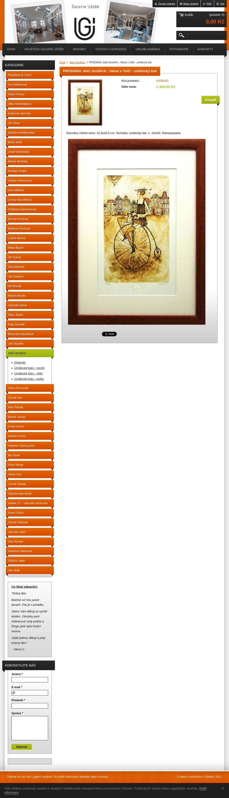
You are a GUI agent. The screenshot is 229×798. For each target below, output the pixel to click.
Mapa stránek (190, 3)
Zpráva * (17, 713)
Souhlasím (223, 788)
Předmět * (18, 700)
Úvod (62, 62)
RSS (209, 3)
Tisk (222, 3)
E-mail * (16, 687)
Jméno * (17, 674)
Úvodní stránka (166, 3)
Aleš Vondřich (78, 62)
